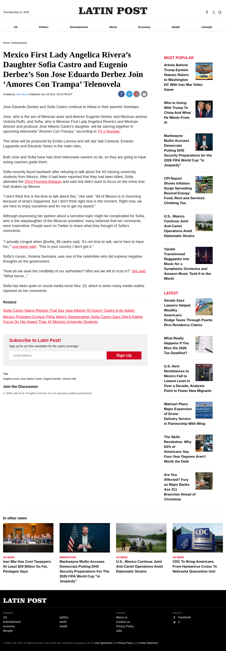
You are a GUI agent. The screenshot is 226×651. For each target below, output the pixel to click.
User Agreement (103, 643)
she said (138, 271)
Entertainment (79, 27)
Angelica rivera (11, 378)
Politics (43, 27)
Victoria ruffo (69, 378)
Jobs (119, 630)
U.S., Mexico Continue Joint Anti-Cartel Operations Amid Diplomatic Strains (179, 226)
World (113, 27)
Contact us (123, 621)
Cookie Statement (148, 643)
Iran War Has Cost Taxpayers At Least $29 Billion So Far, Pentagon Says (27, 566)
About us (121, 617)
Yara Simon (22, 94)
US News (9, 557)
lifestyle (8, 630)
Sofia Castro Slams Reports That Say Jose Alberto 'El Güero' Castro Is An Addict (69, 311)
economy (9, 626)
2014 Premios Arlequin (43, 182)
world (63, 621)
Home (6, 42)
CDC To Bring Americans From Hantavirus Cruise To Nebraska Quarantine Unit (195, 566)
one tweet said (24, 247)
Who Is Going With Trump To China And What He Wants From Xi (177, 112)
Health (176, 27)
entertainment (12, 621)
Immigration (68, 557)
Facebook (184, 617)
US (15, 27)
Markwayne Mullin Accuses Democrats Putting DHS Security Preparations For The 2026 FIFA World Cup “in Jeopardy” (84, 571)
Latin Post (113, 10)
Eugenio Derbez (52, 378)
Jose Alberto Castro (31, 378)
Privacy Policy (125, 626)
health (63, 626)
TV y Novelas (109, 131)
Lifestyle (206, 27)
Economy (144, 27)
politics (64, 617)
